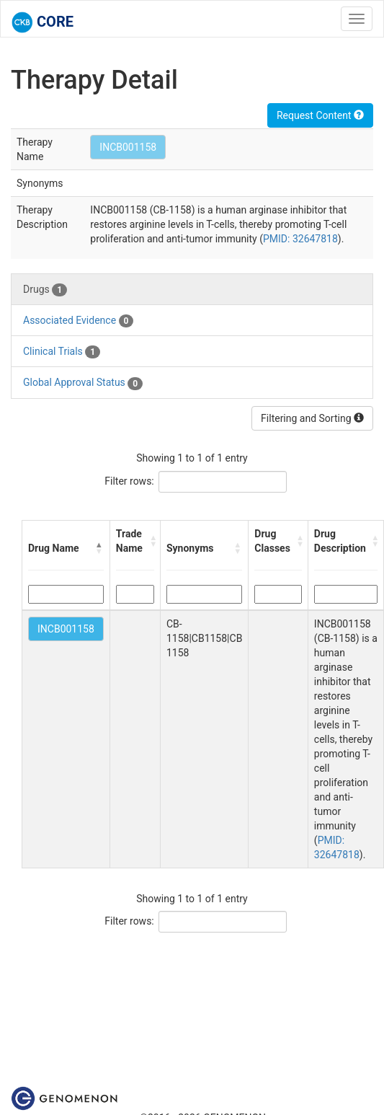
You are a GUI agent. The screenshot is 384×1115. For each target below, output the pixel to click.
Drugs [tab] (45, 289)
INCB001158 (127, 147)
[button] (99, 548)
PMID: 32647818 (300, 238)
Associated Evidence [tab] (78, 320)
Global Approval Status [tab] (83, 382)
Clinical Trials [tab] (61, 351)
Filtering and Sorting (312, 418)
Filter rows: (129, 481)
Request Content (320, 115)
